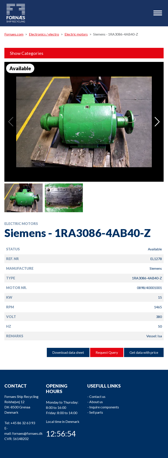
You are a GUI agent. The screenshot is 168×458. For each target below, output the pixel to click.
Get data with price (144, 352)
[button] (157, 122)
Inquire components (104, 407)
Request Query (107, 352)
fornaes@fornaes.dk (27, 433)
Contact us (97, 396)
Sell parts (96, 412)
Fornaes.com (13, 34)
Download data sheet (68, 352)
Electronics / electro (44, 34)
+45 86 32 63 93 (22, 423)
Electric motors (76, 34)
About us (96, 402)
